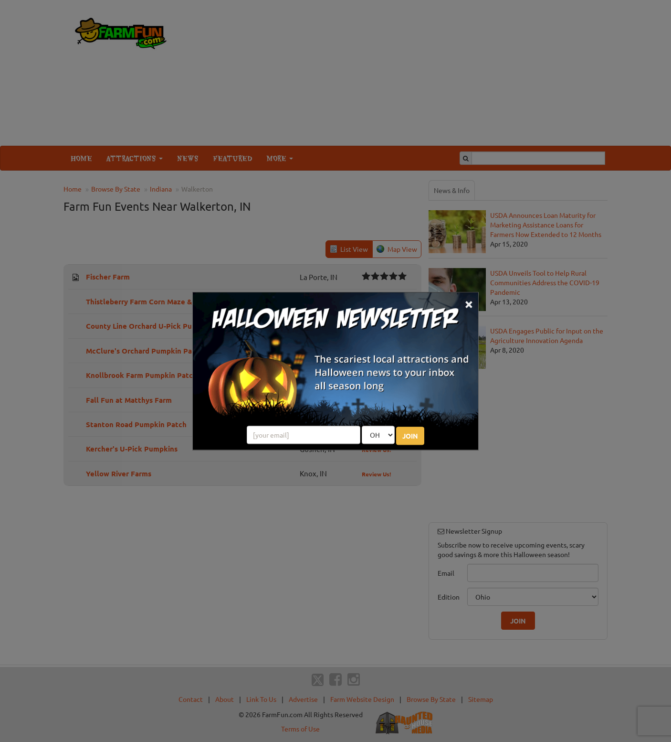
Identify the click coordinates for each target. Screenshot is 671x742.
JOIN (410, 435)
